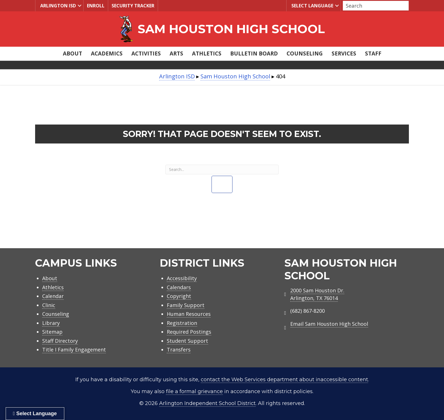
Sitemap (52, 331)
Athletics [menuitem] (206, 53)
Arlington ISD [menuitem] (57, 5)
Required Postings (189, 331)
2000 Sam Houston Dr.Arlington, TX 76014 (317, 294)
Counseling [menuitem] (305, 53)
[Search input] (374, 5)
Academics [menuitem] (107, 53)
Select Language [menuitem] (311, 5)
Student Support (187, 340)
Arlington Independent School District (207, 403)
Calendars (179, 287)
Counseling (55, 313)
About (49, 278)
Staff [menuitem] (373, 53)
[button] (79, 5)
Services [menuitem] (344, 53)
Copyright (179, 296)
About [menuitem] (72, 53)
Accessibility (182, 278)
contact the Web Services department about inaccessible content (284, 379)
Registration (182, 323)
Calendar (53, 296)
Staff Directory (60, 340)
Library (51, 323)
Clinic (48, 305)
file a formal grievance (194, 391)
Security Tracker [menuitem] (133, 6)
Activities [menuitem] (146, 53)
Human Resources (189, 313)
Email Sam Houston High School (329, 323)
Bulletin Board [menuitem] (254, 53)
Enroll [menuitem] (95, 6)
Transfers (179, 349)
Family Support (185, 305)
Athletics (53, 287)
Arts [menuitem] (176, 53)
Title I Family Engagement (74, 349)
